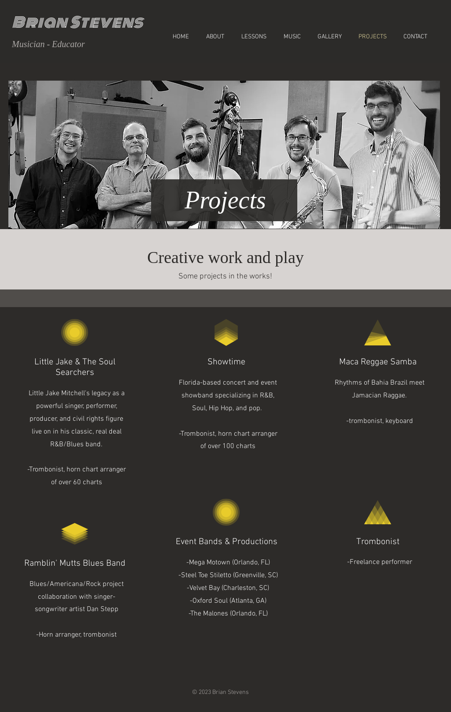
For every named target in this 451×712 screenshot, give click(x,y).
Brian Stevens (78, 22)
